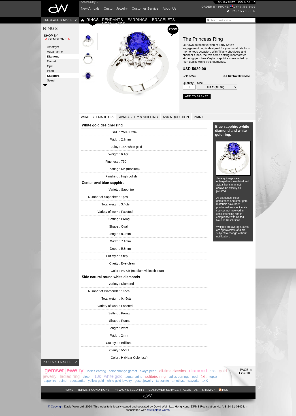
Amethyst (53, 47)
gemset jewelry (64, 370)
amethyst (178, 380)
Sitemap (208, 389)
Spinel (51, 80)
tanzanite (162, 380)
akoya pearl (148, 371)
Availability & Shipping (138, 117)
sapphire (50, 380)
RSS (225, 389)
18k (97, 376)
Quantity (188, 83)
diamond (198, 370)
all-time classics (172, 371)
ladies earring (96, 371)
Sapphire (53, 75)
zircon (87, 376)
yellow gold (96, 380)
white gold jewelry (119, 380)
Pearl (50, 71)
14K (205, 380)
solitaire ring (155, 376)
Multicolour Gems (158, 410)
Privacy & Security (129, 389)
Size (200, 83)
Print (198, 117)
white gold (113, 376)
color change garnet (123, 371)
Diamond (53, 56)
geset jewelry (144, 380)
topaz (213, 376)
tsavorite (193, 380)
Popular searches (57, 362)
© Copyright (55, 406)
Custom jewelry (116, 8)
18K (213, 371)
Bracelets (163, 20)
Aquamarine (55, 51)
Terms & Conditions (93, 389)
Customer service (145, 8)
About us (170, 8)
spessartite (77, 380)
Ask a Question (176, 117)
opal (195, 376)
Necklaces (113, 24)
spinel (63, 380)
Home (69, 389)
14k (204, 376)
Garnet (51, 61)
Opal (50, 66)
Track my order (243, 11)
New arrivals (90, 8)
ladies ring (70, 376)
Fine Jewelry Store (57, 19)
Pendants (112, 20)
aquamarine (134, 376)
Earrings (138, 20)
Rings (93, 20)
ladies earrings (178, 376)
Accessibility (88, 2)
